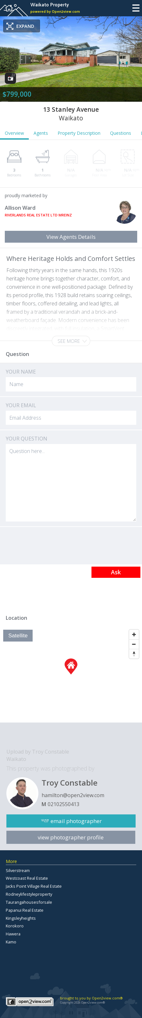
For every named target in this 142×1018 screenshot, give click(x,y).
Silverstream (18, 870)
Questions (120, 133)
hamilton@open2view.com (73, 795)
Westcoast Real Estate (27, 878)
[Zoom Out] (134, 644)
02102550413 (63, 804)
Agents (41, 133)
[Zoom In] (134, 634)
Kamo (11, 942)
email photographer (76, 821)
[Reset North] (134, 653)
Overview (14, 133)
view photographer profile (71, 837)
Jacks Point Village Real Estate (34, 886)
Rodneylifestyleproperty (29, 894)
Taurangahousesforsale (29, 902)
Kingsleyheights (21, 918)
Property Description (79, 133)
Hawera (13, 934)
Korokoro (15, 926)
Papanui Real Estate (24, 910)
